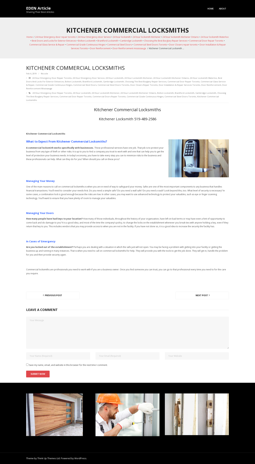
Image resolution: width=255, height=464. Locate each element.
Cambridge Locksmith (131, 40)
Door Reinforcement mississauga (129, 48)
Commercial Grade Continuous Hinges (86, 44)
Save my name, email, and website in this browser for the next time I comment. (68, 365)
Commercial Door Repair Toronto (206, 40)
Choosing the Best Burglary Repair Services (165, 40)
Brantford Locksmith (107, 40)
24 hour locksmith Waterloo (215, 36)
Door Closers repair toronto (183, 44)
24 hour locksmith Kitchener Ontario (181, 36)
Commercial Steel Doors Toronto (150, 44)
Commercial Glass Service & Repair (47, 44)
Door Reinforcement (100, 48)
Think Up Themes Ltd (48, 458)
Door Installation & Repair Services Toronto (179, 85)
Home (211, 8)
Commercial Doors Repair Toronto (109, 96)
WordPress (80, 458)
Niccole (44, 73)
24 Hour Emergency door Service (94, 36)
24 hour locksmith (122, 36)
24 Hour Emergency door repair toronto (55, 36)
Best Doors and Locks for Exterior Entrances (54, 40)
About (222, 8)
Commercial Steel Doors (119, 44)
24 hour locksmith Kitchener (147, 36)
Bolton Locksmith (86, 40)
